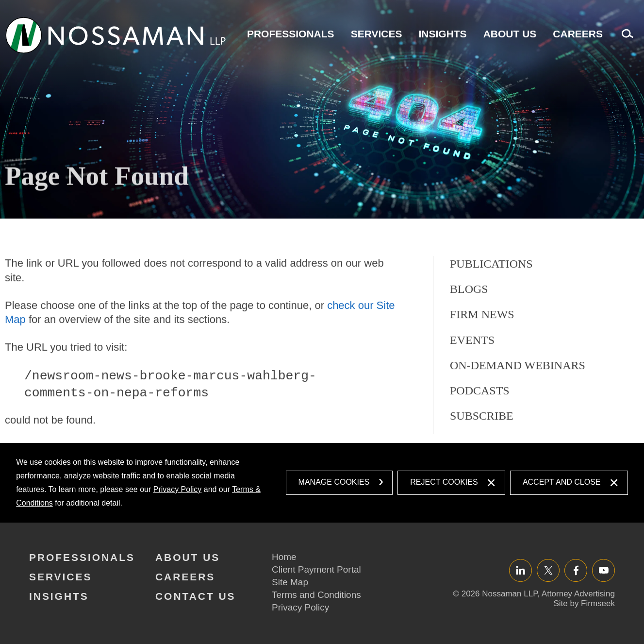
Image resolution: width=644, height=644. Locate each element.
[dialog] (322, 483)
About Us (510, 33)
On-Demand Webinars (517, 407)
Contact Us (195, 596)
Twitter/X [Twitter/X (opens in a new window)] (548, 570)
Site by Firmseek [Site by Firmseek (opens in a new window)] (584, 603)
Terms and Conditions (316, 595)
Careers (578, 33)
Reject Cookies (444, 482)
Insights (442, 33)
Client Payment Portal (316, 569)
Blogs (469, 331)
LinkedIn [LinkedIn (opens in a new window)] (520, 570)
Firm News (482, 356)
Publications (491, 306)
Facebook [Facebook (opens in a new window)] (575, 570)
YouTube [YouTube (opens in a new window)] (603, 570)
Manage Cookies (334, 482)
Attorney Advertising (578, 593)
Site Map (290, 582)
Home (284, 557)
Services (376, 33)
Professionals (290, 33)
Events (472, 381)
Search (625, 39)
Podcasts (480, 432)
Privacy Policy (177, 489)
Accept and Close (562, 482)
